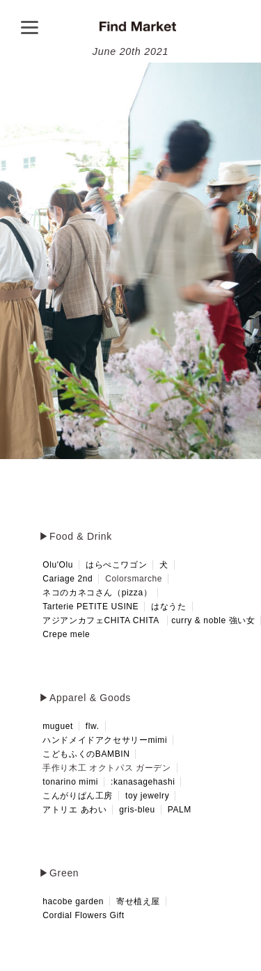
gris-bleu (137, 809)
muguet (57, 726)
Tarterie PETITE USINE (90, 606)
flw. (93, 726)
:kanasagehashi (143, 782)
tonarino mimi (70, 782)
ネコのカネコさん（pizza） (97, 592)
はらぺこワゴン (116, 565)
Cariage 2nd (67, 579)
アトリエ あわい (74, 809)
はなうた (168, 606)
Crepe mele (66, 634)
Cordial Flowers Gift (83, 915)
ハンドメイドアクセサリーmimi (104, 740)
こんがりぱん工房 (77, 796)
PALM (179, 809)
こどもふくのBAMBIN (85, 754)
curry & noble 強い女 (213, 620)
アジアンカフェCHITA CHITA (100, 620)
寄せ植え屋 (138, 901)
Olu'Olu (57, 565)
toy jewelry (147, 796)
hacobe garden (73, 901)
